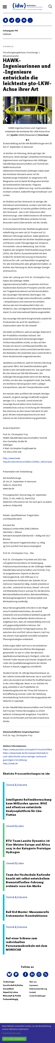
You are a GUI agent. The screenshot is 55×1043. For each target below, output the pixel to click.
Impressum (33, 985)
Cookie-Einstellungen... (12, 1033)
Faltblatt (7, 34)
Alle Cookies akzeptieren (14, 1038)
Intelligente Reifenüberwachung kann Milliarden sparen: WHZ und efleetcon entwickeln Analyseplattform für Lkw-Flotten (28, 807)
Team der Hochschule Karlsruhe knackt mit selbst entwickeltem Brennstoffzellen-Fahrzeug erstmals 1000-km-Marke (28, 880)
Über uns (32, 982)
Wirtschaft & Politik (12, 995)
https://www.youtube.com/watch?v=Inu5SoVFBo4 (27, 749)
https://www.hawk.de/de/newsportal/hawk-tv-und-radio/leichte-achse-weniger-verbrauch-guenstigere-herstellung (26, 756)
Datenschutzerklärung (38, 989)
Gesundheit (8, 988)
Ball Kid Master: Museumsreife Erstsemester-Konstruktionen (27, 914)
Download (43, 134)
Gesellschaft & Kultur (13, 985)
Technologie (9, 981)
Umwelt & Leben (10, 992)
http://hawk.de (10, 763)
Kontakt (32, 992)
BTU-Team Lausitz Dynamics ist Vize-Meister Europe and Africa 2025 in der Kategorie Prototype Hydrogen (28, 846)
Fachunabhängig (10, 999)
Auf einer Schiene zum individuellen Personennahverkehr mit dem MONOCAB (26, 944)
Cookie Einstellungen (37, 996)
